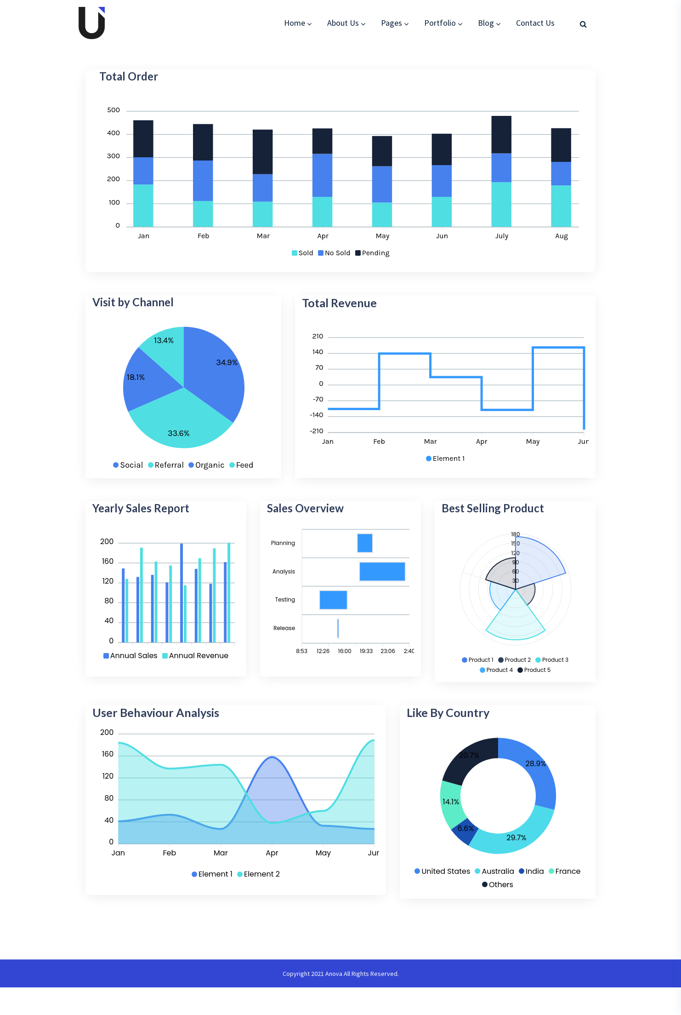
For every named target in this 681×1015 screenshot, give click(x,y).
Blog (486, 22)
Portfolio (440, 22)
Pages (391, 22)
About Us (343, 22)
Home (294, 22)
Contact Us (535, 22)
